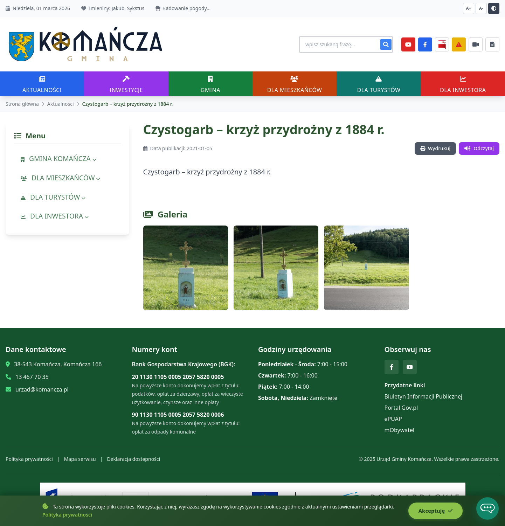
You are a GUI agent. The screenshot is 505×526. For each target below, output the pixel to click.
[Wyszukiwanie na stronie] (342, 44)
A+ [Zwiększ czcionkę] (468, 8)
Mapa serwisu (80, 459)
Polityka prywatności (29, 459)
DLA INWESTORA (55, 216)
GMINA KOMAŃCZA (58, 158)
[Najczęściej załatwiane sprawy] (476, 44)
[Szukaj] (386, 44)
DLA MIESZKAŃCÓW (60, 177)
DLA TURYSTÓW (53, 197)
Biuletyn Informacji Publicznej (424, 396)
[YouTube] (408, 44)
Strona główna (22, 104)
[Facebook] (425, 44)
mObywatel (400, 430)
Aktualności (60, 104)
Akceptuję (435, 510)
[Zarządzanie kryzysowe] (459, 44)
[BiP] (442, 44)
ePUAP (393, 419)
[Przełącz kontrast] (493, 8)
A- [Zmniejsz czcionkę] (481, 8)
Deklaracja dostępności (133, 459)
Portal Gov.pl (401, 407)
